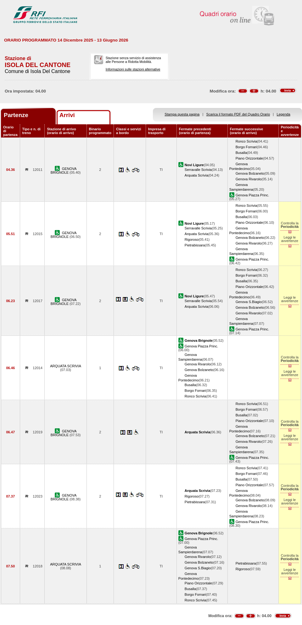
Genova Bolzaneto (250, 173)
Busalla (241, 153)
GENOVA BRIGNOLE (64, 170)
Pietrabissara (195, 245)
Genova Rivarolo (249, 179)
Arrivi (67, 115)
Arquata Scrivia (196, 175)
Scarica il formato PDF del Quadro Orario (238, 114)
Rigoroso (192, 239)
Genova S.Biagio (249, 302)
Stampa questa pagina (182, 114)
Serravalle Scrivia (198, 170)
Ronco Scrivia (246, 141)
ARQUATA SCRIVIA (65, 366)
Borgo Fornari (246, 147)
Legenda (283, 114)
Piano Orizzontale (249, 158)
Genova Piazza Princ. (252, 195)
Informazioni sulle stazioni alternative (133, 69)
